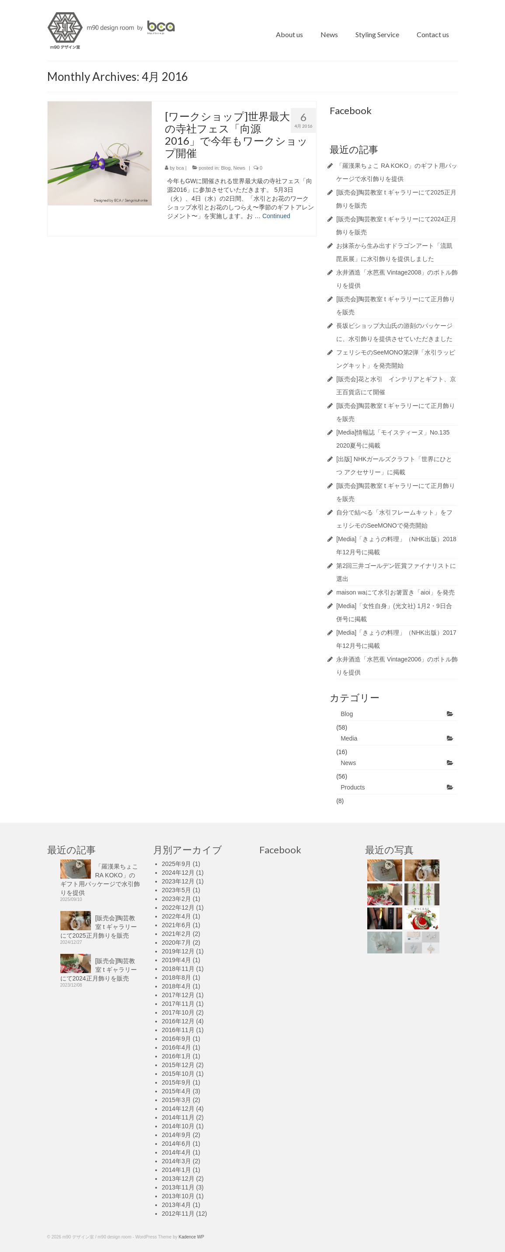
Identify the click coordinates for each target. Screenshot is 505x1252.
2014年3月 (176, 1161)
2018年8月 (176, 977)
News (239, 167)
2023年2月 (176, 898)
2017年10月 (178, 1012)
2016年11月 (178, 1029)
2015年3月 (176, 1099)
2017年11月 (178, 1003)
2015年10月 (178, 1073)
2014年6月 (176, 1143)
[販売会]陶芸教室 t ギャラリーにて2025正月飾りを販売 (98, 927)
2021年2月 (176, 933)
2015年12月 (178, 1064)
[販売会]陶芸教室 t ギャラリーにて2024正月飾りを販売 (98, 969)
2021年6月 (176, 925)
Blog (225, 167)
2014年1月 (176, 1169)
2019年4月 (176, 959)
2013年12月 (178, 1178)
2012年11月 (178, 1213)
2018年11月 (178, 968)
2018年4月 (176, 986)
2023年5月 (176, 890)
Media (349, 738)
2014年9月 (176, 1134)
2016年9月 (176, 1038)
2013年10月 (178, 1196)
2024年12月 (178, 872)
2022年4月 (176, 916)
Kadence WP (191, 1237)
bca (180, 167)
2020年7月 (176, 942)
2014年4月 (176, 1152)
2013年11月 (178, 1187)
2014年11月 (178, 1117)
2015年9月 (176, 1082)
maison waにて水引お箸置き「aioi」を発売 (395, 592)
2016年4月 (176, 1047)
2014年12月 (178, 1108)
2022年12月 (178, 907)
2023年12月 (178, 881)
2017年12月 (178, 994)
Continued (276, 215)
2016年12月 (178, 1021)
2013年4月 (176, 1204)
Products (353, 787)
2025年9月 (176, 863)
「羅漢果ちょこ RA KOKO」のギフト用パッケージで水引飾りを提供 (100, 879)
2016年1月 (176, 1056)
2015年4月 (176, 1091)
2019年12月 (178, 951)
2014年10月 (178, 1126)
